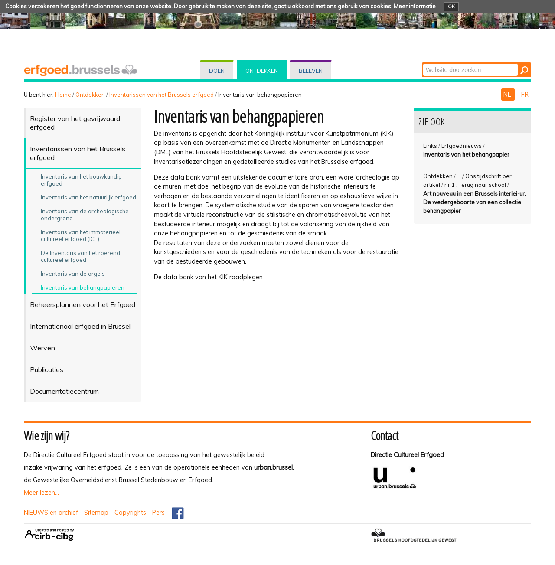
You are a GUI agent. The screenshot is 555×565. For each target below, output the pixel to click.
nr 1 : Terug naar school (475, 184)
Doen (217, 70)
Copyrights (130, 512)
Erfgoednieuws (461, 145)
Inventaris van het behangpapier (466, 154)
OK (451, 6)
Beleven (311, 70)
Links (430, 145)
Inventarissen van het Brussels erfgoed (161, 94)
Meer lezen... (41, 492)
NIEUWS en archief (51, 512)
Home (63, 94)
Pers (158, 512)
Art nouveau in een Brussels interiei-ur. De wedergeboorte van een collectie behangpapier (474, 202)
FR (525, 94)
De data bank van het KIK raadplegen (208, 277)
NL (508, 94)
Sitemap (96, 512)
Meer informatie (415, 6)
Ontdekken (261, 70)
